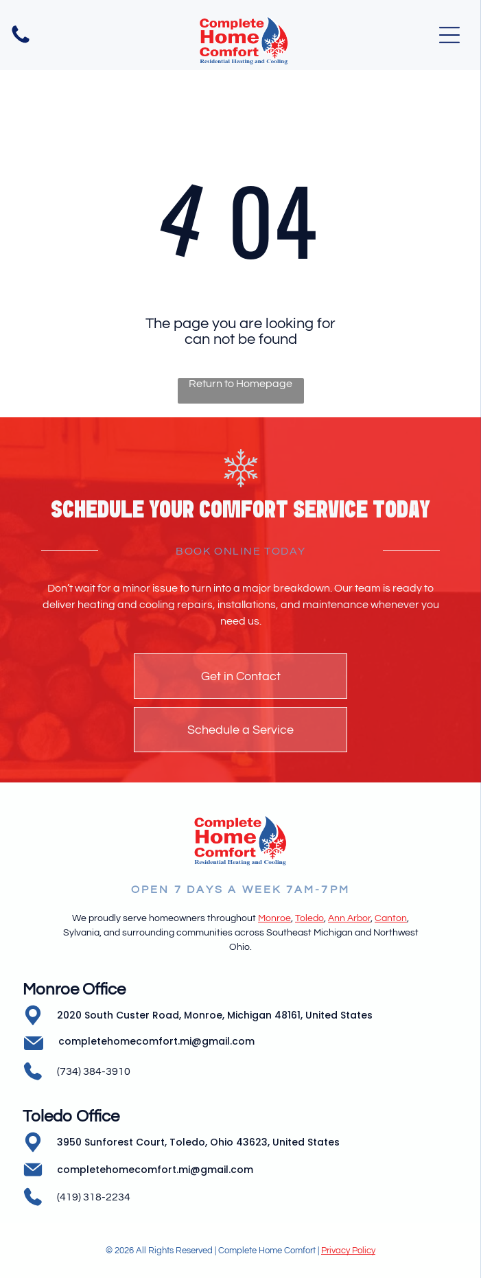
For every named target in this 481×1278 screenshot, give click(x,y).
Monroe (274, 918)
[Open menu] (449, 35)
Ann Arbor (349, 918)
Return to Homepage (240, 383)
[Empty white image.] (21, 42)
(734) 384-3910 (93, 1071)
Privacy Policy (348, 1250)
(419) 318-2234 (93, 1197)
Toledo (309, 918)
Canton (391, 918)
